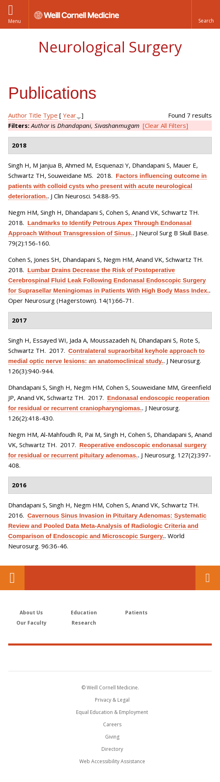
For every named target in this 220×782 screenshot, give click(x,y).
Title (35, 115)
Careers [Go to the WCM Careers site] (112, 724)
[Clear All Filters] (165, 125)
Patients (136, 612)
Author (17, 115)
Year (69, 115)
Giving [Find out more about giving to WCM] (112, 736)
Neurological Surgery (110, 47)
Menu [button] (14, 21)
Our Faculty (31, 622)
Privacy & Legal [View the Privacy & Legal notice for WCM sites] (112, 699)
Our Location (12, 578)
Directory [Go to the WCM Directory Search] (112, 749)
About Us (31, 612)
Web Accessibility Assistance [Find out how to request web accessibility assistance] (112, 761)
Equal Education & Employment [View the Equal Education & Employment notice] (112, 712)
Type (50, 115)
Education (84, 612)
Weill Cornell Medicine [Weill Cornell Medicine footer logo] (110, 658)
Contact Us (207, 578)
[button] (205, 14)
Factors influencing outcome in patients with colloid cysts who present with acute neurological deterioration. (107, 186)
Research (84, 622)
